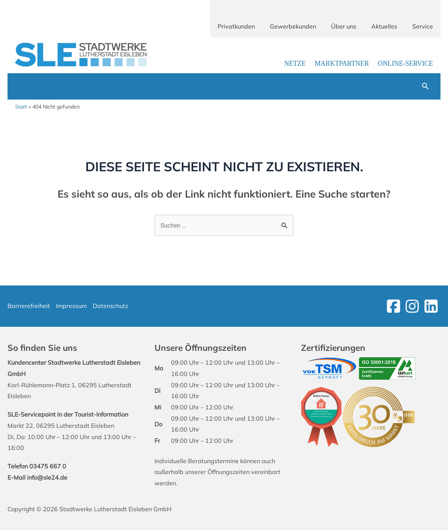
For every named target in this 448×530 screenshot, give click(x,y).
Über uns (343, 26)
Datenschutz (110, 306)
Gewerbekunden (293, 26)
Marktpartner (342, 63)
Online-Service (405, 63)
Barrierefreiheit (29, 306)
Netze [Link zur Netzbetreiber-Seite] (295, 63)
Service (422, 26)
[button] (425, 86)
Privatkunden (236, 26)
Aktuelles (384, 26)
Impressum (71, 306)
